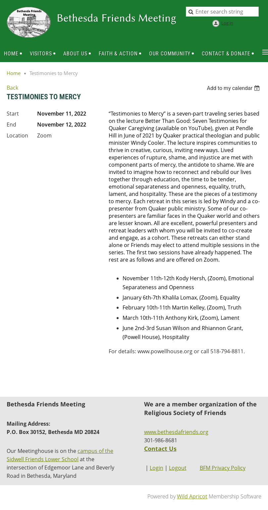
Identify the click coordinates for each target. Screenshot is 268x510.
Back (12, 87)
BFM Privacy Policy (222, 467)
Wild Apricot (192, 496)
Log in (227, 23)
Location (17, 135)
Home (14, 73)
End (11, 124)
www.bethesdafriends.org (176, 432)
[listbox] (234, 88)
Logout (178, 467)
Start (13, 113)
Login (156, 467)
